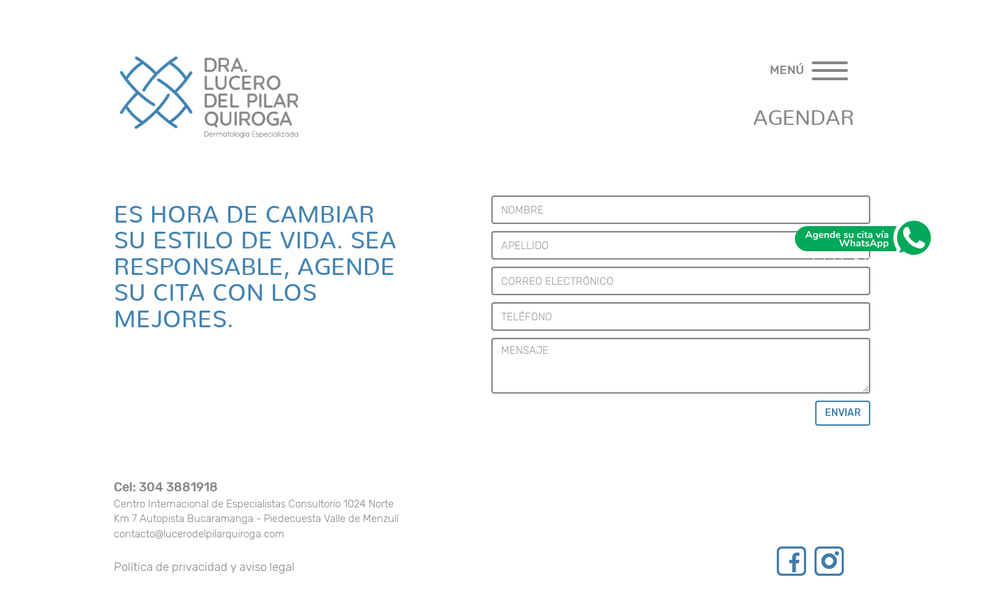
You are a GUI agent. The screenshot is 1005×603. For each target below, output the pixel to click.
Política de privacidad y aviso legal (204, 567)
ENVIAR (843, 413)
